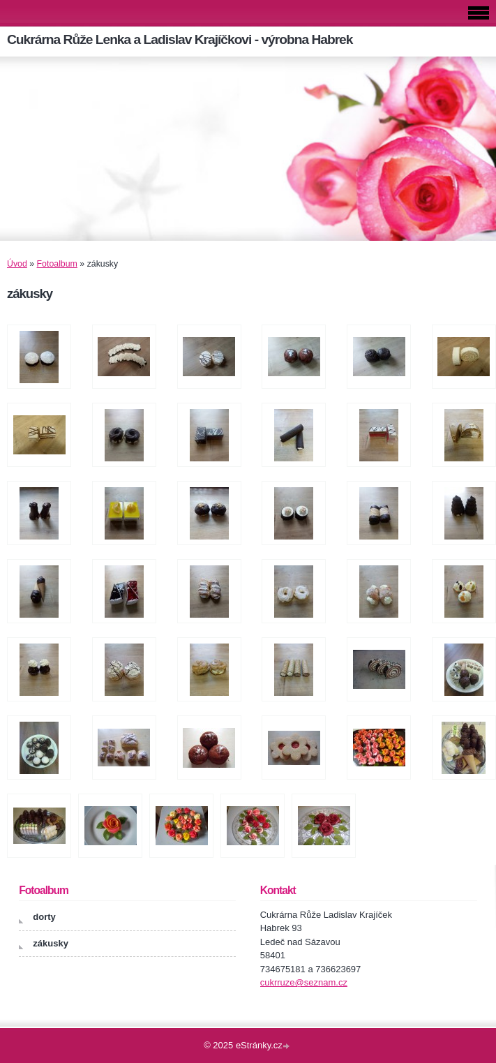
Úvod (17, 264)
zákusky (50, 943)
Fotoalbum (57, 264)
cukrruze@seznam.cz (303, 982)
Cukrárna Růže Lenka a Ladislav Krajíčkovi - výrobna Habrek (179, 39)
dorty (44, 917)
